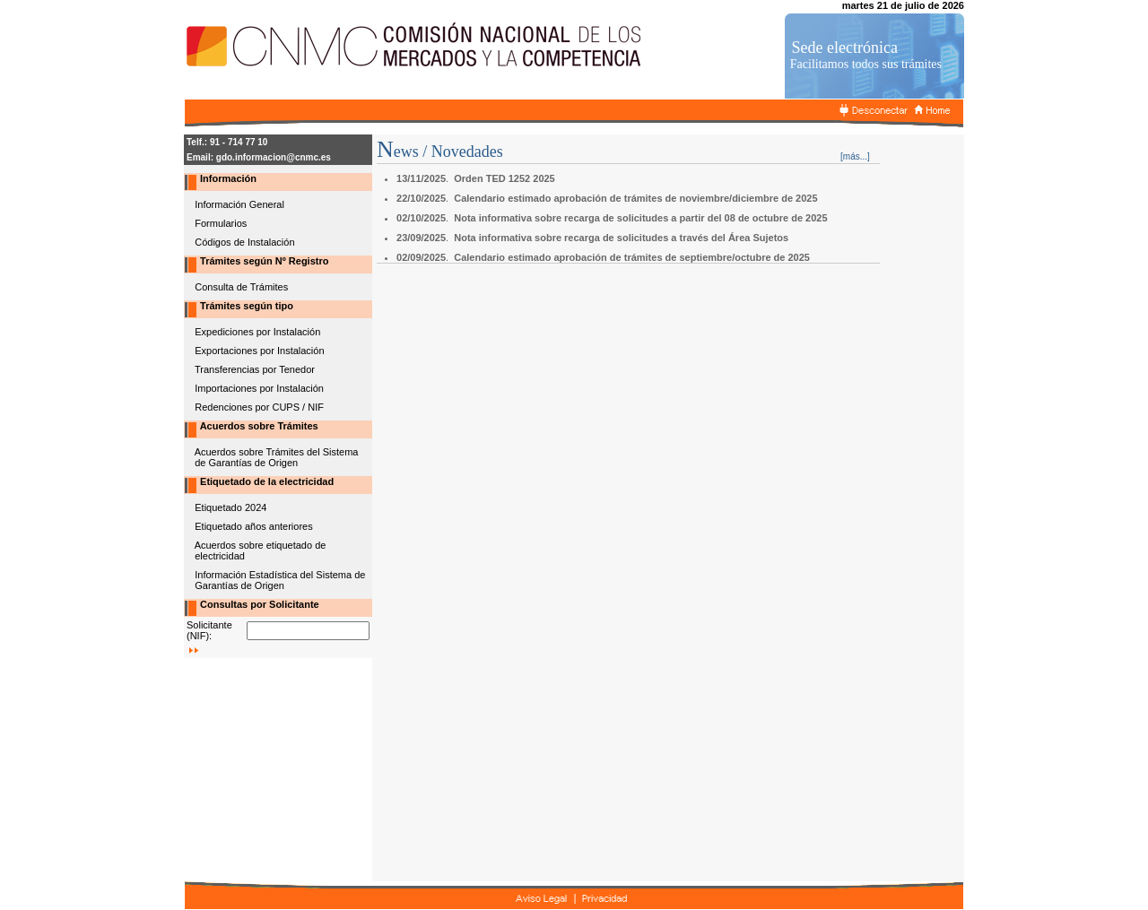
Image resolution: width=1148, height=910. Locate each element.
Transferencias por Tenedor (255, 369)
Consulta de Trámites (241, 287)
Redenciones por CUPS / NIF (259, 407)
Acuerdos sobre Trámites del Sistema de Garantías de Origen (271, 457)
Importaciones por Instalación (259, 388)
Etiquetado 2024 (230, 507)
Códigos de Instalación (244, 242)
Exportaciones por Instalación (259, 350)
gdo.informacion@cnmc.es (273, 157)
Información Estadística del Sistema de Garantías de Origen (274, 580)
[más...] (855, 156)
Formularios (221, 223)
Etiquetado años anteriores (253, 526)
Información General (239, 204)
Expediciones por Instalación (257, 331)
